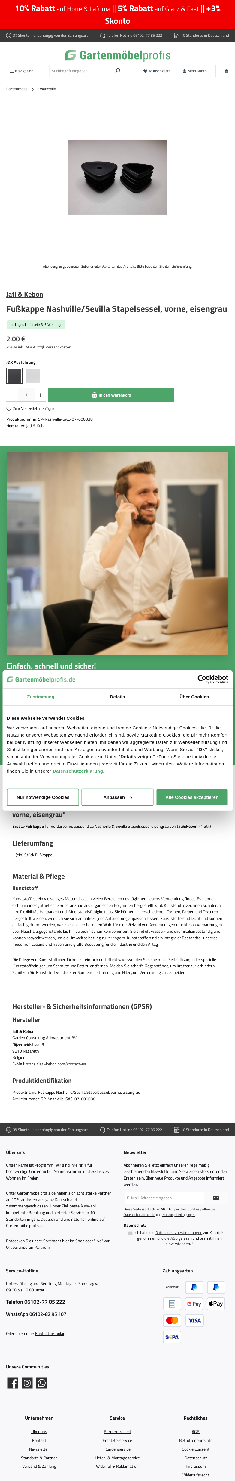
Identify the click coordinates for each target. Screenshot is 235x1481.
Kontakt (39, 1440)
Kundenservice (117, 1449)
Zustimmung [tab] (40, 696)
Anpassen (117, 796)
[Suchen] (117, 71)
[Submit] (216, 1198)
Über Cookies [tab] (194, 696)
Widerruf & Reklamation (117, 1466)
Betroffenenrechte (195, 1440)
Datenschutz (196, 1458)
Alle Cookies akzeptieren (191, 796)
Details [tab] (117, 696)
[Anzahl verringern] (12, 395)
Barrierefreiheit (117, 1431)
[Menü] (21, 71)
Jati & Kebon (24, 294)
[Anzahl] (26, 395)
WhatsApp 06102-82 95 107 (36, 1314)
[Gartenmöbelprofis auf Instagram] (27, 1383)
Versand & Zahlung (39, 1466)
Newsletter (39, 1449)
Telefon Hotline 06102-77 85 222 (134, 35)
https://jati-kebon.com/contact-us (56, 1064)
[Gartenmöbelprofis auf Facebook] (13, 1383)
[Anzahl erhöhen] (40, 395)
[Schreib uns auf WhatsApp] (41, 1383)
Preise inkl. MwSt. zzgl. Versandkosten (38, 347)
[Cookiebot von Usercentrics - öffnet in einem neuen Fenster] (202, 679)
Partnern (42, 1247)
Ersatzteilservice (117, 1440)
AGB (174, 1238)
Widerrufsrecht (195, 1475)
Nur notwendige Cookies (43, 796)
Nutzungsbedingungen (178, 1214)
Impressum (196, 1466)
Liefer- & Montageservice (117, 1458)
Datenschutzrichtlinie (139, 1214)
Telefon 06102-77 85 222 (35, 1302)
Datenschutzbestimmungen (178, 1232)
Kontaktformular (49, 1333)
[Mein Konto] (195, 71)
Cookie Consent (195, 1449)
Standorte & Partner (39, 1458)
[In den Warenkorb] (111, 395)
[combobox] (80, 71)
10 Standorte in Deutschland (205, 35)
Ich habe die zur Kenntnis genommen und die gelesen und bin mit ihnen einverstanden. (179, 1238)
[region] (117, 177)
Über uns (39, 1431)
